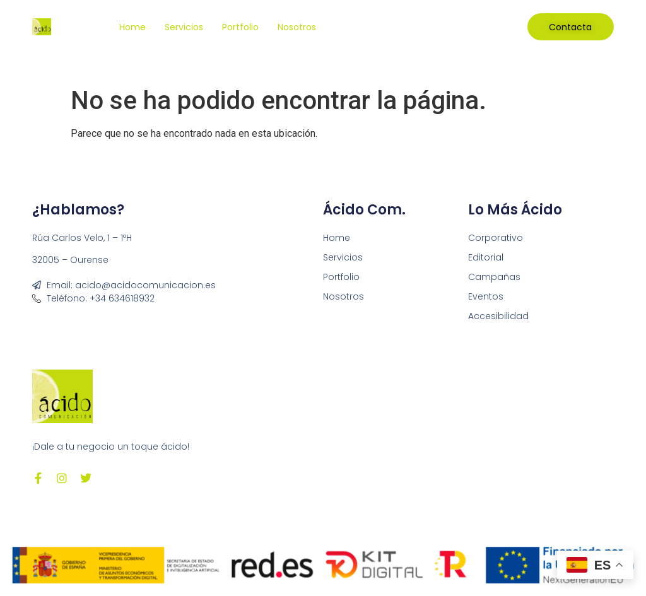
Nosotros (297, 27)
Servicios (184, 27)
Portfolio (240, 27)
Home (132, 27)
